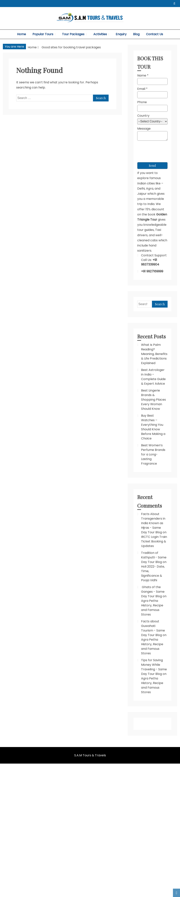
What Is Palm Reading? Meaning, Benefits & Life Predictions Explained (154, 354)
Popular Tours (42, 34)
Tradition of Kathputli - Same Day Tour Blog (153, 557)
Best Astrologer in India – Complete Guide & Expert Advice (153, 377)
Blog (136, 34)
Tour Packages (73, 34)
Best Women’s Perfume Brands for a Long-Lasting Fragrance (153, 454)
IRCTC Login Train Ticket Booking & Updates (154, 541)
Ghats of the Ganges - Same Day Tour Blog (153, 591)
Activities (100, 34)
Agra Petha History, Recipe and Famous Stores (152, 608)
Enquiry (121, 34)
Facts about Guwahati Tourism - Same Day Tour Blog (153, 628)
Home (21, 34)
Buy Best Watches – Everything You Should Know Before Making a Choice (153, 427)
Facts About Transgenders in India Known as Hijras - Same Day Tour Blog (153, 523)
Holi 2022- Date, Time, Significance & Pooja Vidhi (153, 573)
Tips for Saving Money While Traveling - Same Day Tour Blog (154, 667)
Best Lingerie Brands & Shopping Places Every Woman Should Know (153, 399)
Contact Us (154, 34)
